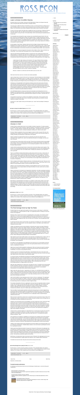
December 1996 (55, 164)
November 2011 (55, 139)
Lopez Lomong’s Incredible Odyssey (21, 20)
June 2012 (54, 130)
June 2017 (54, 106)
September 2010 (55, 155)
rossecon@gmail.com (39, 196)
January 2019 (55, 95)
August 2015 (55, 114)
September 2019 (55, 86)
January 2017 (55, 109)
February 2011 (55, 150)
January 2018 (55, 102)
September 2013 (55, 123)
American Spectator (16, 117)
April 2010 (54, 157)
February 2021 (55, 72)
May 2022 (54, 55)
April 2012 (54, 133)
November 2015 (55, 113)
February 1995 (55, 179)
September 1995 (55, 171)
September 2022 (55, 51)
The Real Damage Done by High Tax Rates (23, 208)
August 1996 (55, 165)
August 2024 (55, 45)
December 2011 (55, 138)
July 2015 (54, 115)
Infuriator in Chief (15, 124)
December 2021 (55, 60)
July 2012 (54, 129)
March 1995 (55, 178)
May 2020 (54, 77)
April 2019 (54, 92)
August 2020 (55, 74)
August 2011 (55, 143)
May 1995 (54, 175)
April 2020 (54, 78)
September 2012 (55, 127)
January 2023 (55, 49)
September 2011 (55, 142)
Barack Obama (22, 201)
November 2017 (55, 104)
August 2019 (55, 87)
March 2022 (55, 58)
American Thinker (57, 40)
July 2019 (54, 88)
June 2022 (54, 54)
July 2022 (54, 53)
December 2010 (55, 152)
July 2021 (54, 65)
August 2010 (55, 156)
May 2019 (54, 91)
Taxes (20, 354)
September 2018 (55, 99)
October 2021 (55, 63)
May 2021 (54, 68)
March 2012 (55, 134)
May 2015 (54, 118)
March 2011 (55, 148)
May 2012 (54, 132)
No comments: (19, 353)
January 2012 (55, 137)
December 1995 (55, 169)
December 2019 (55, 82)
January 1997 (55, 162)
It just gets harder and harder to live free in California (20, 374)
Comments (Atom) (18, 360)
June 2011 (54, 146)
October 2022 (55, 50)
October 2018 (55, 97)
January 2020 (55, 81)
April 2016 (54, 111)
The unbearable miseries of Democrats (22, 378)
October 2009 (55, 160)
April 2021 (54, 69)
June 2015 (54, 116)
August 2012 (55, 128)
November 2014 (55, 120)
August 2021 (55, 64)
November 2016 (55, 110)
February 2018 (55, 101)
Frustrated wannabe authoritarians (17, 364)
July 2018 (54, 100)
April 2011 (54, 147)
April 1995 (54, 176)
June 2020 (54, 76)
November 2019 (55, 83)
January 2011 (55, 151)
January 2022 (55, 59)
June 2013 (54, 124)
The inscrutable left (57, 28)
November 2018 (55, 96)
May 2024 (54, 46)
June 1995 (54, 174)
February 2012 (55, 136)
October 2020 (55, 73)
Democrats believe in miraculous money (18, 370)
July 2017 (54, 105)
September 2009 (55, 161)
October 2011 (55, 141)
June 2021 (54, 67)
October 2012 (55, 125)
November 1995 (55, 170)
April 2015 (54, 119)
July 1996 (54, 166)
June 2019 (54, 90)
